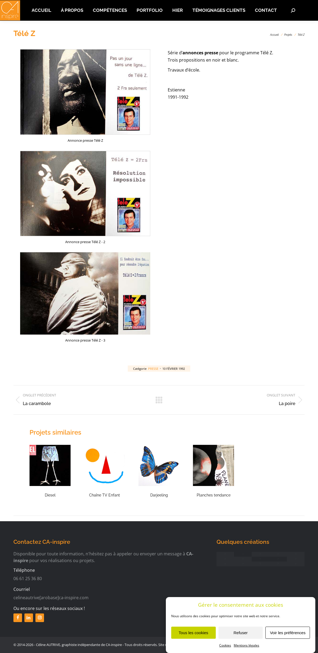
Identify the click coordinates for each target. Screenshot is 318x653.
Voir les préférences (288, 637)
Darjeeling (159, 495)
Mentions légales (246, 649)
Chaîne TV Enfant (104, 495)
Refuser (240, 637)
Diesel (50, 495)
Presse (153, 369)
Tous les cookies (193, 637)
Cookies (225, 649)
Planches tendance (214, 495)
